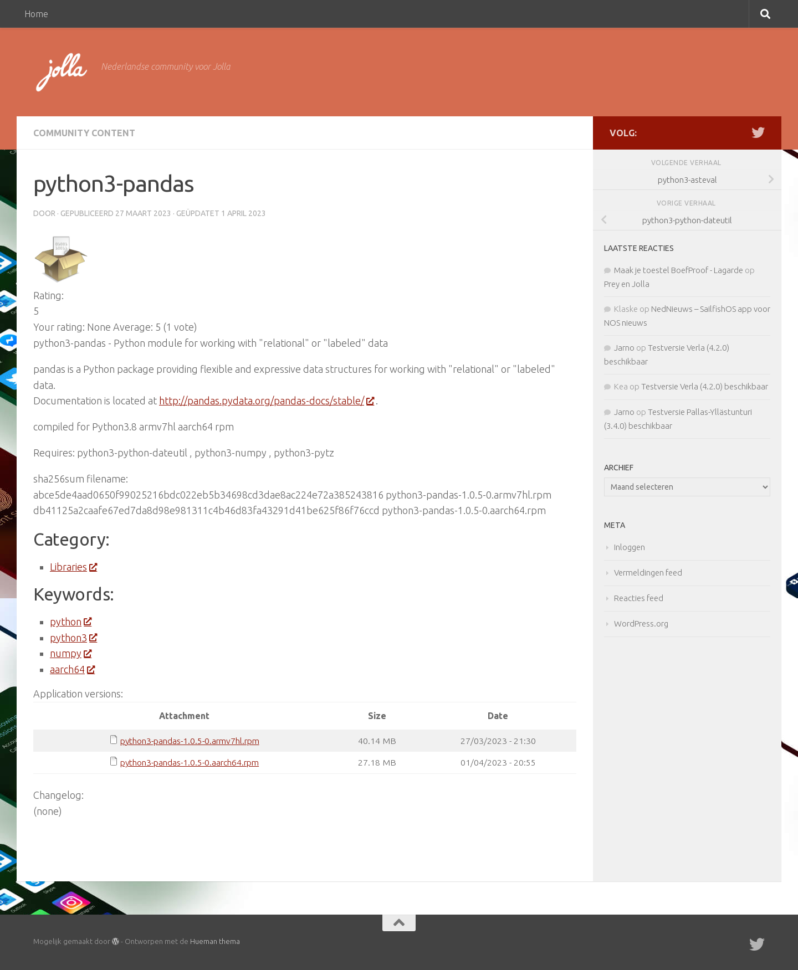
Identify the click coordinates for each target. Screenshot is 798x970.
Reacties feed (638, 598)
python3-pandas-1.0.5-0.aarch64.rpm (189, 762)
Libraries (73, 566)
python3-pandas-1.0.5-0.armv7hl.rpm (189, 741)
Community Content (84, 133)
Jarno (624, 347)
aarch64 (72, 669)
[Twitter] (758, 132)
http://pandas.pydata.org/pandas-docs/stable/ (266, 400)
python (70, 621)
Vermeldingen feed (648, 572)
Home (36, 14)
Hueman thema (215, 941)
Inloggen (629, 547)
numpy (70, 653)
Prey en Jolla (626, 284)
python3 (73, 637)
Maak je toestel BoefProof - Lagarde (678, 270)
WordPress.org (641, 623)
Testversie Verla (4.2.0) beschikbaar (704, 386)
